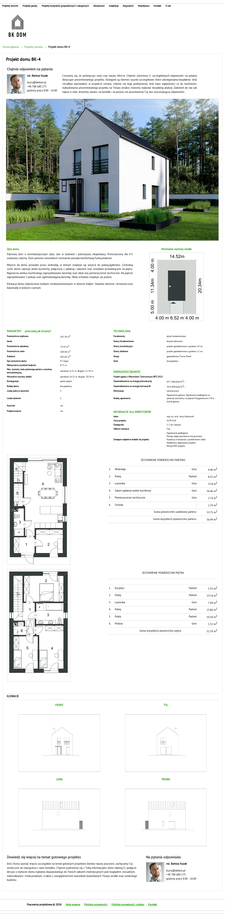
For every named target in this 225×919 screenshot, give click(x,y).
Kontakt (152, 905)
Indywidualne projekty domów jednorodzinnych (17, 26)
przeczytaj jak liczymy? (38, 331)
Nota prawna (73, 905)
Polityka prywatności (95, 905)
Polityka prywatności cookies (127, 905)
